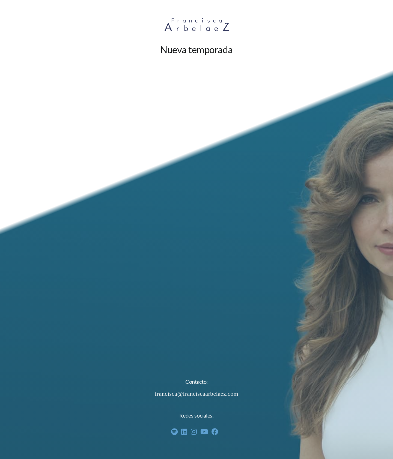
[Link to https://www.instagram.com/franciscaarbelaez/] (194, 431)
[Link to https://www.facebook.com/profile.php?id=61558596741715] (215, 431)
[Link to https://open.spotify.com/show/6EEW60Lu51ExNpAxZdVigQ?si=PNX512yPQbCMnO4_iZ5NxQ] (174, 431)
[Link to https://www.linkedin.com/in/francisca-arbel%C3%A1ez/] (184, 431)
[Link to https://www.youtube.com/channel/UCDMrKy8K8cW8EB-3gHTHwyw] (204, 431)
